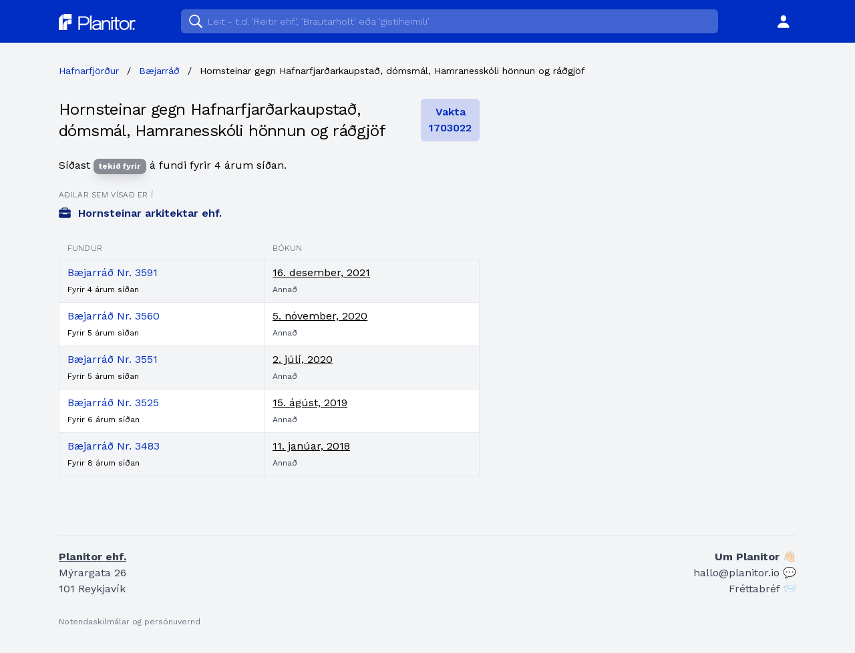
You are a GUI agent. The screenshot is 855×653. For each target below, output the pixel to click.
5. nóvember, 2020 (320, 315)
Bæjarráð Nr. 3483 (113, 446)
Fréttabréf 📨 (762, 588)
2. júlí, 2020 (303, 359)
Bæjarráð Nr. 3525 (113, 402)
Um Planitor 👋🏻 (755, 556)
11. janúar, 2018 (311, 446)
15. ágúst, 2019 (310, 402)
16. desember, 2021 (321, 272)
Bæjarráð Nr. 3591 (112, 272)
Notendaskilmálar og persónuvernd (129, 621)
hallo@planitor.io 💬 (744, 572)
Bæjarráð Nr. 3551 (112, 359)
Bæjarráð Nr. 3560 (113, 315)
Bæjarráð (159, 70)
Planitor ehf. (92, 556)
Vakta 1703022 (450, 119)
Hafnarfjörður (89, 70)
